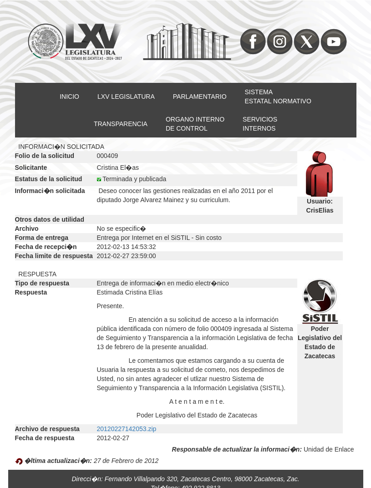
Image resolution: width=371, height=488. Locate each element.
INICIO (69, 96)
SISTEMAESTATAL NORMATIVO (278, 96)
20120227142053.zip (127, 428)
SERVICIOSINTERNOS (260, 124)
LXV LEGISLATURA (126, 96)
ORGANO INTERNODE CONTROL (195, 124)
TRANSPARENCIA (120, 123)
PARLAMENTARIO (200, 96)
